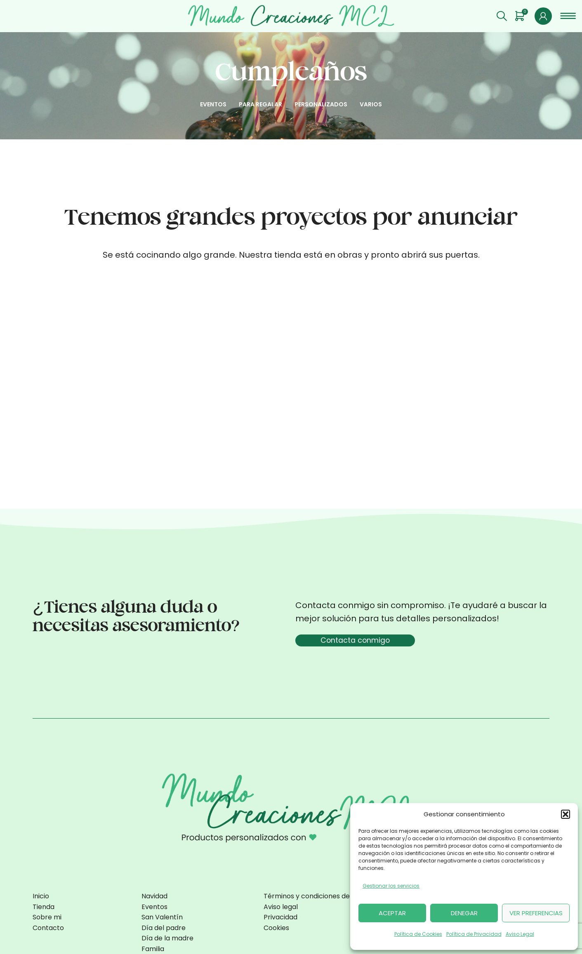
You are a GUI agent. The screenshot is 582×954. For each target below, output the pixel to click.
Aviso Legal (520, 934)
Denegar (464, 913)
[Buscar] (501, 18)
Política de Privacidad (474, 934)
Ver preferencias (536, 913)
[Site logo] (291, 17)
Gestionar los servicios (391, 885)
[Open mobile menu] (568, 18)
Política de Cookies (418, 934)
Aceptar (392, 913)
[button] (565, 814)
